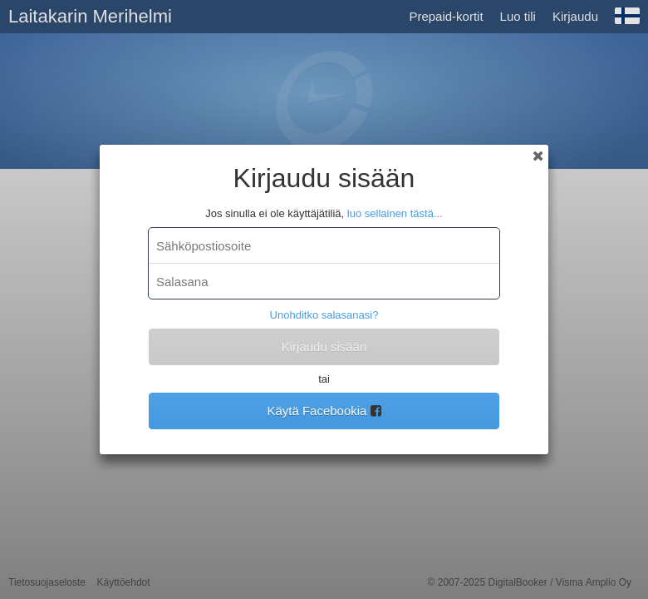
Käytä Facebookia (323, 410)
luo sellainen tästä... (395, 213)
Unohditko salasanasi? (324, 315)
